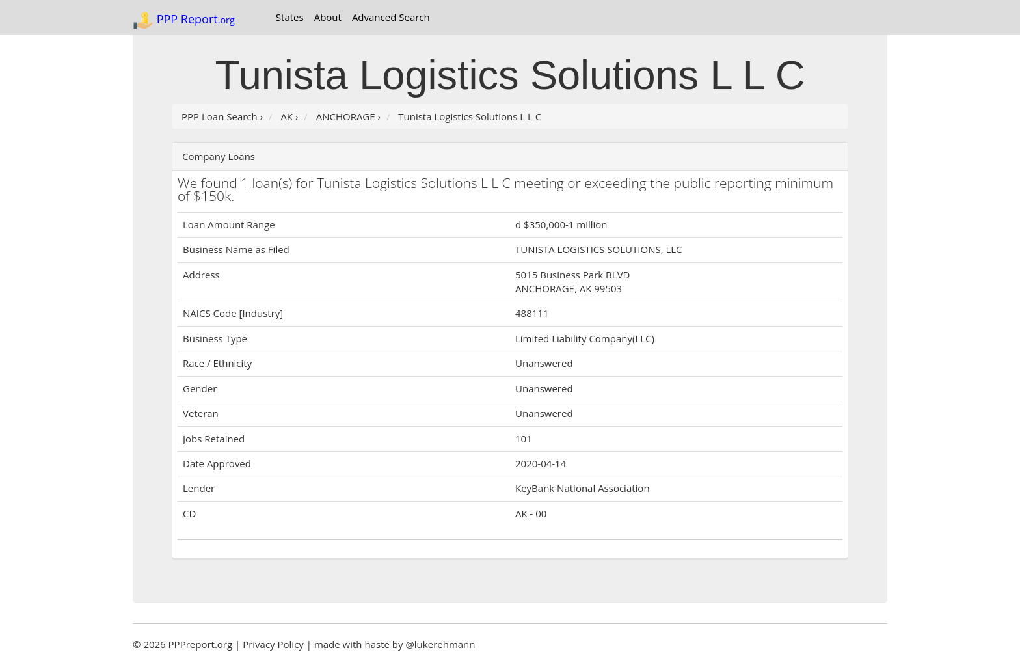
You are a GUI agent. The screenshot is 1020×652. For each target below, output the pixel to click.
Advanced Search (391, 16)
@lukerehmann (440, 644)
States (290, 16)
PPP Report (184, 20)
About (328, 16)
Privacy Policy (273, 644)
